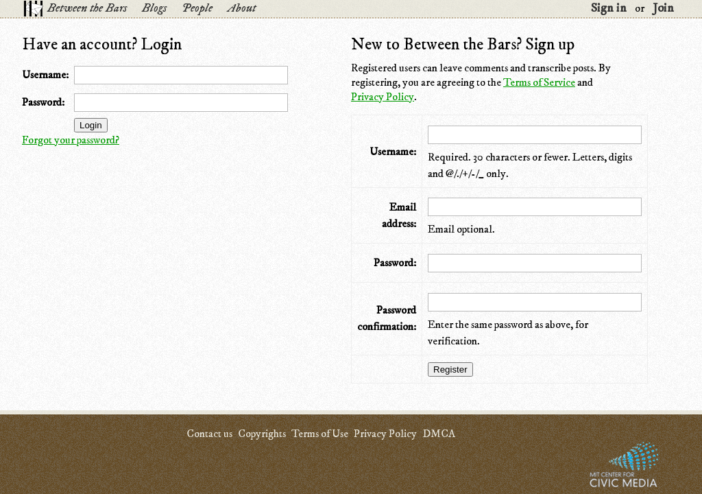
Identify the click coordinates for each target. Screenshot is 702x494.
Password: (43, 102)
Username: (45, 75)
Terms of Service (539, 82)
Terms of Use (319, 433)
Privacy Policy (382, 97)
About (242, 8)
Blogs (154, 8)
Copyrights (262, 433)
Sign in (609, 8)
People (197, 8)
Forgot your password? (70, 140)
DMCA (438, 433)
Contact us (209, 433)
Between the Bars (87, 8)
